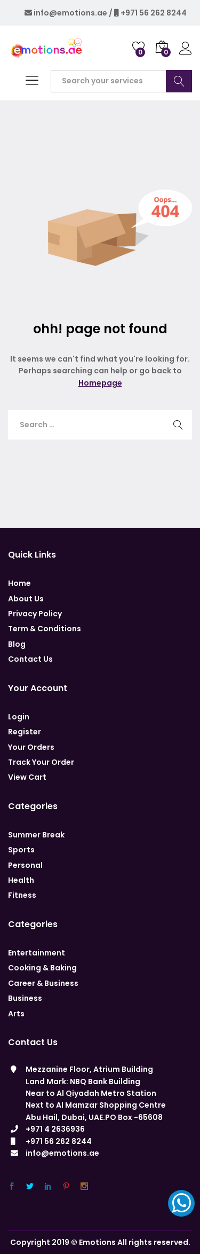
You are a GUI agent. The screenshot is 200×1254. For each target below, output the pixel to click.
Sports (21, 849)
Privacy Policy (35, 613)
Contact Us (30, 659)
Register (24, 731)
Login (18, 716)
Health (21, 880)
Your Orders (31, 747)
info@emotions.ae (70, 12)
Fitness (22, 895)
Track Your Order (41, 762)
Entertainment (36, 952)
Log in (185, 49)
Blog (17, 644)
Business (25, 998)
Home (19, 583)
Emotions (97, 1242)
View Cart (27, 777)
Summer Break (36, 834)
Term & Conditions (44, 628)
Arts (16, 1013)
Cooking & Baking (42, 967)
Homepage (100, 383)
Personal (25, 865)
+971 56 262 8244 (154, 12)
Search (179, 81)
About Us (26, 598)
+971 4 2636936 (55, 1129)
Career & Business (43, 983)
